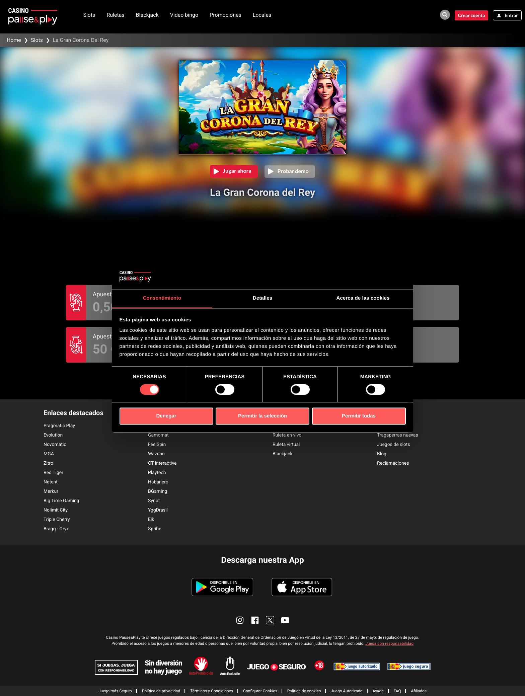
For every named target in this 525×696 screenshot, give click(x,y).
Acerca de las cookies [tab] (363, 298)
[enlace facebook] (255, 620)
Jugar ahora (237, 171)
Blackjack (147, 15)
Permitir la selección (262, 416)
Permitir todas (359, 416)
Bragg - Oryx (56, 528)
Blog (381, 453)
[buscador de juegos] (444, 15)
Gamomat (158, 435)
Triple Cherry (57, 519)
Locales (262, 15)
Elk (151, 519)
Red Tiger (53, 472)
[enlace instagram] (240, 620)
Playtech (157, 472)
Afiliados (419, 691)
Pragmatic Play (59, 425)
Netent (51, 481)
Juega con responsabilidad (389, 643)
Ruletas (116, 15)
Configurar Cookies (260, 691)
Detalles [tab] (262, 298)
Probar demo (293, 171)
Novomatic (55, 444)
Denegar (166, 416)
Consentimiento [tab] (162, 298)
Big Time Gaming (61, 500)
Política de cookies (304, 691)
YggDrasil (158, 510)
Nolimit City (56, 510)
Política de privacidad (161, 691)
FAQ (397, 691)
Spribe (154, 528)
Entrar (511, 15)
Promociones (226, 15)
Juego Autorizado (346, 691)
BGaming (157, 491)
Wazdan (156, 453)
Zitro (48, 463)
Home (14, 40)
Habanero (158, 481)
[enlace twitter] (270, 620)
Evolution (53, 435)
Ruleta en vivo (287, 435)
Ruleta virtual (286, 444)
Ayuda (378, 691)
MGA (49, 453)
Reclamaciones (393, 463)
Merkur (51, 491)
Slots (90, 15)
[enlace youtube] (285, 620)
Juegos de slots (393, 444)
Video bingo (184, 15)
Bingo (383, 425)
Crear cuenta (470, 15)
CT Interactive (162, 463)
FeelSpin (157, 444)
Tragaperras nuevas (397, 435)
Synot (154, 500)
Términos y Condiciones (211, 691)
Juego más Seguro (115, 691)
